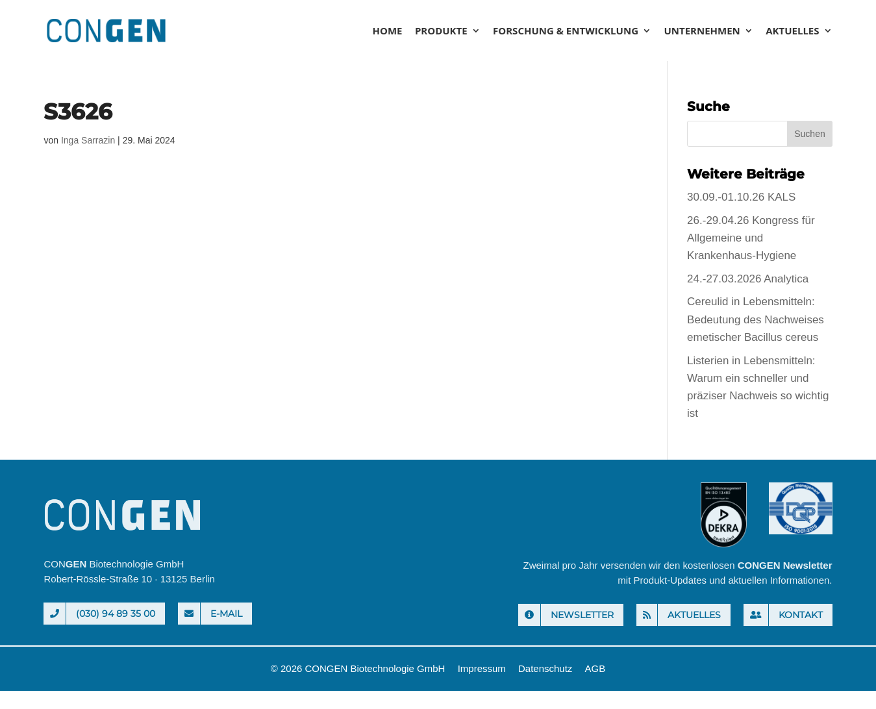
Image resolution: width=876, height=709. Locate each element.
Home (387, 31)
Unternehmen (702, 31)
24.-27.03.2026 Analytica (747, 279)
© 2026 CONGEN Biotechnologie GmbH (358, 668)
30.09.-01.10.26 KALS (741, 197)
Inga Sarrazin (88, 140)
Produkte (441, 31)
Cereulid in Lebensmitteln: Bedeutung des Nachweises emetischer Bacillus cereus (755, 319)
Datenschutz (545, 668)
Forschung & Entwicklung (565, 31)
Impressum (482, 668)
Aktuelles (792, 31)
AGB (595, 668)
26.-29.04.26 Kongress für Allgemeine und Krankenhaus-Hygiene (751, 238)
